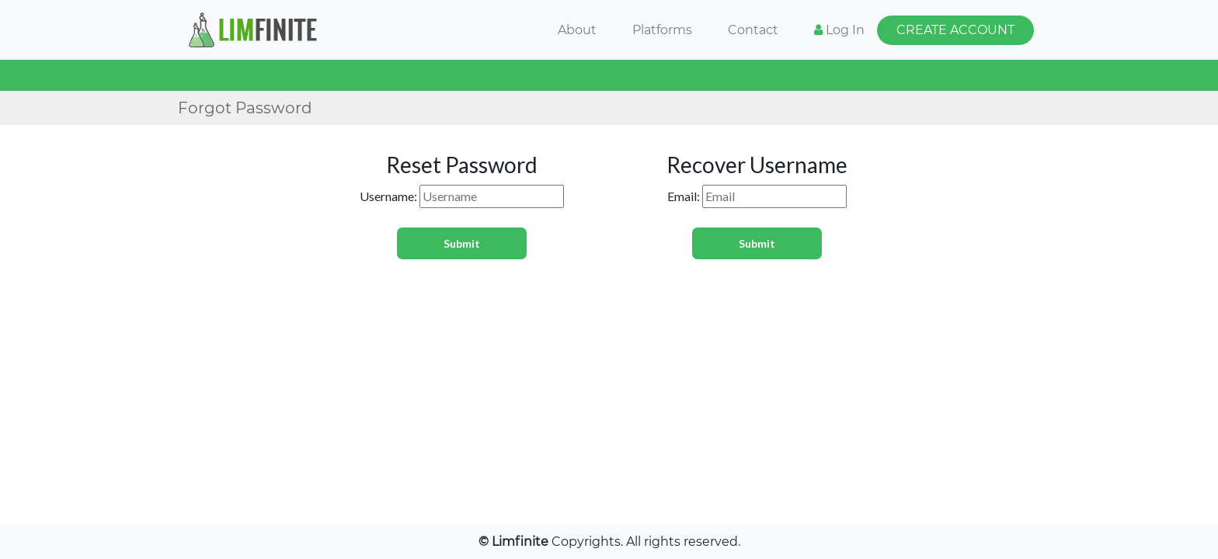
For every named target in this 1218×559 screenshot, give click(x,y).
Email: (683, 196)
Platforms (662, 30)
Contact (753, 30)
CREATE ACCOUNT (955, 30)
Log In (839, 30)
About (577, 30)
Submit (462, 243)
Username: (388, 196)
